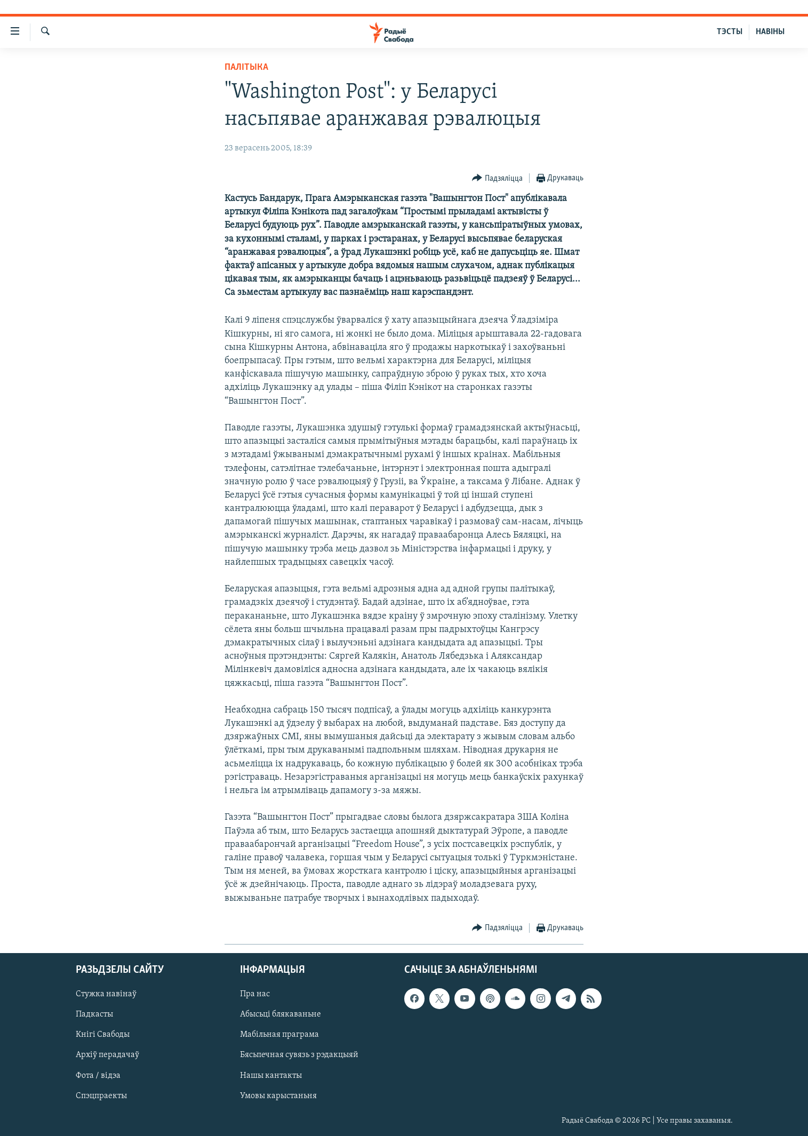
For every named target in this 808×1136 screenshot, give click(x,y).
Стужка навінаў (106, 994)
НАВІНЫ (770, 32)
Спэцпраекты (101, 1095)
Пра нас (255, 994)
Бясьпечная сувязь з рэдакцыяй (299, 1055)
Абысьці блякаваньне (280, 1014)
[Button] (497, 178)
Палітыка (246, 67)
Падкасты (94, 1014)
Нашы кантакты (271, 1075)
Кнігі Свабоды (103, 1034)
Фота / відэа (98, 1075)
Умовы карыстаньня (278, 1095)
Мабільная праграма (279, 1034)
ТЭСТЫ (729, 32)
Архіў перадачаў (107, 1055)
